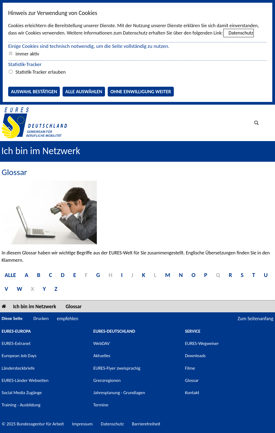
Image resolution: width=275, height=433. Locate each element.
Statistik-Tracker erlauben (41, 72)
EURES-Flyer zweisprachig (116, 368)
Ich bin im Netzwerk (40, 151)
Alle (10, 275)
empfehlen (67, 319)
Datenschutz (240, 33)
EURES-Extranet (16, 343)
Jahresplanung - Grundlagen (119, 392)
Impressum (82, 424)
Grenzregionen (107, 380)
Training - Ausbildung (21, 405)
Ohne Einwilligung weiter (140, 92)
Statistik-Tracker (25, 64)
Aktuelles (101, 356)
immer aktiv (27, 54)
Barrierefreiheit (146, 424)
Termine (100, 405)
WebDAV (101, 343)
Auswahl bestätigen (34, 92)
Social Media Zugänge (22, 392)
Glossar (74, 306)
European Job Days (19, 356)
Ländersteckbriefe (18, 368)
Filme (190, 368)
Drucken (41, 318)
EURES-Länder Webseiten (25, 380)
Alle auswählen (83, 92)
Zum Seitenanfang (255, 319)
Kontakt (192, 392)
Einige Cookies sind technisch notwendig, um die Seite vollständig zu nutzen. (88, 46)
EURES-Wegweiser (202, 343)
